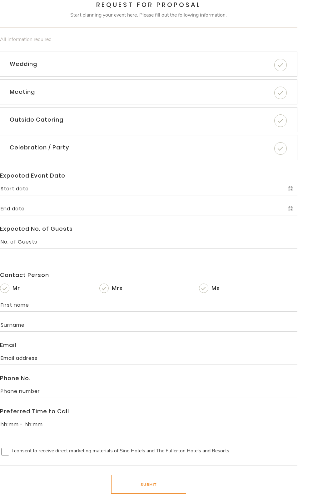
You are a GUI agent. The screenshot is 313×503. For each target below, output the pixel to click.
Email (8, 345)
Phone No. (15, 378)
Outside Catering (36, 119)
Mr (16, 288)
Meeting (22, 92)
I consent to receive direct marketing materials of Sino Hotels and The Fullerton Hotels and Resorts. (121, 450)
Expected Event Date (32, 175)
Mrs (117, 288)
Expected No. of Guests (36, 229)
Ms (215, 288)
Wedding (23, 64)
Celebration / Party (39, 147)
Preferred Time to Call (34, 411)
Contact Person (24, 275)
